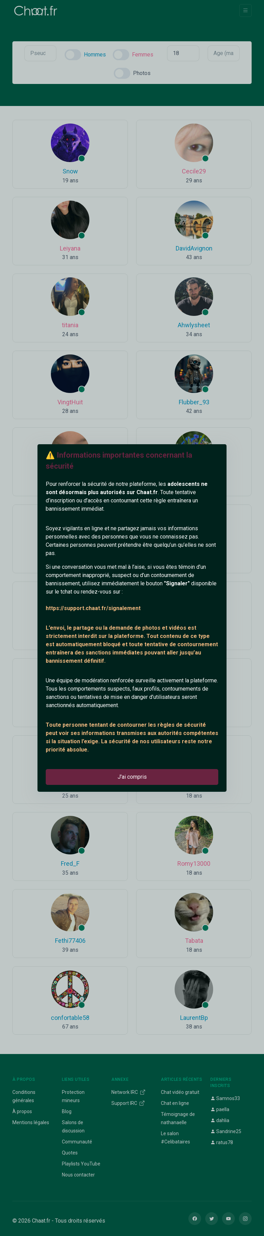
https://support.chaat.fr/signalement (93, 608)
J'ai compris (132, 777)
